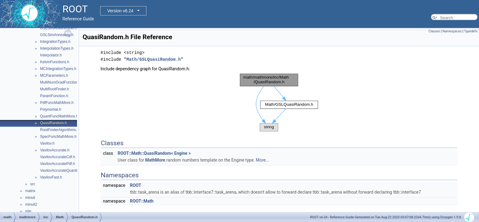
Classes (434, 31)
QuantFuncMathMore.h (59, 116)
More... (262, 160)
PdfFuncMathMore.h (57, 103)
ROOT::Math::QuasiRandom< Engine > (154, 153)
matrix (30, 191)
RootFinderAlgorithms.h (59, 130)
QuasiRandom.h (53, 123)
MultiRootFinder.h (54, 89)
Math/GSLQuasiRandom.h (153, 59)
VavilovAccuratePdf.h (57, 164)
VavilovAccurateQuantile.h (61, 170)
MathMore (155, 160)
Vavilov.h (47, 143)
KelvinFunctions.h (54, 62)
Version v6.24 (120, 10)
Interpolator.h (51, 55)
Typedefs (470, 31)
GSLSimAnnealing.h (56, 35)
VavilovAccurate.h (54, 150)
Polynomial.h (50, 109)
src (32, 184)
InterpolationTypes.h (56, 48)
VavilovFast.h (51, 177)
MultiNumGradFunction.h (60, 82)
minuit (30, 197)
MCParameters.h (54, 75)
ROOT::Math (142, 201)
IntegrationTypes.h (55, 41)
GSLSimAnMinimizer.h (58, 28)
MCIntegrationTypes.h (58, 69)
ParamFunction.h (54, 96)
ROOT (135, 185)
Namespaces (451, 31)
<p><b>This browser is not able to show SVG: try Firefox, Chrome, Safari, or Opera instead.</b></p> (279, 102)
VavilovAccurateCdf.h (57, 157)
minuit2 (31, 204)
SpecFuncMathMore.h (58, 136)
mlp (28, 211)
